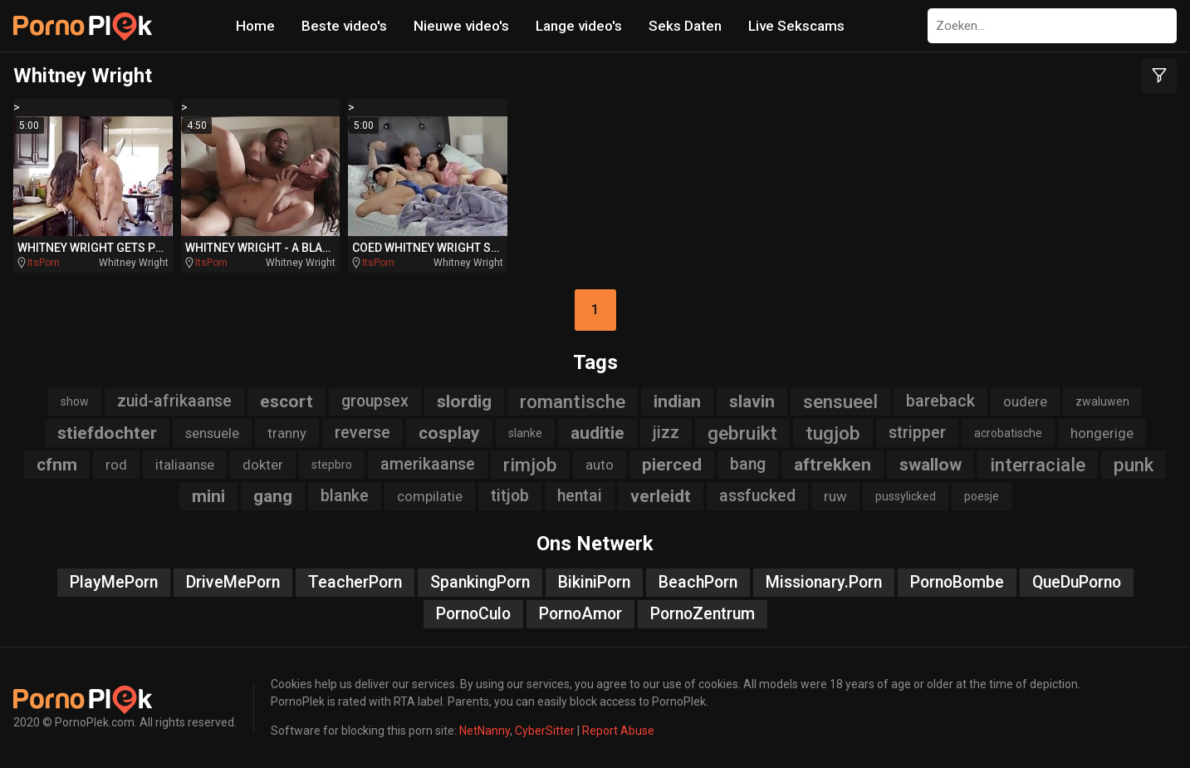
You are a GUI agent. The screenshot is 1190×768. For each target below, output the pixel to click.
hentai (579, 495)
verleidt (660, 496)
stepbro (331, 464)
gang (272, 496)
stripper (917, 432)
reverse (362, 432)
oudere (1025, 401)
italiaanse (184, 464)
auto (599, 464)
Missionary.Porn (824, 582)
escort (286, 401)
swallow (930, 465)
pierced (672, 465)
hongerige (1102, 433)
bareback (940, 401)
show (75, 401)
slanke (525, 433)
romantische (572, 401)
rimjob (530, 464)
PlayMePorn (114, 582)
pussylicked (905, 496)
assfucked (757, 495)
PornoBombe (957, 582)
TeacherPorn (355, 582)
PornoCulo (473, 613)
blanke (345, 495)
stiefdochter (107, 433)
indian (677, 401)
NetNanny (484, 730)
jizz (666, 432)
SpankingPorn (480, 582)
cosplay (449, 433)
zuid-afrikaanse (174, 401)
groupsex (375, 401)
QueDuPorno (1076, 582)
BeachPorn (698, 582)
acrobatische (1008, 433)
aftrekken (832, 465)
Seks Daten (685, 25)
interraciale (1037, 464)
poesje (981, 496)
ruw (835, 496)
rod (116, 464)
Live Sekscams (796, 25)
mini (208, 496)
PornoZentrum (702, 613)
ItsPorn (43, 262)
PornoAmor (580, 613)
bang (748, 464)
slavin (752, 401)
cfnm (57, 465)
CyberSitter (545, 730)
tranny (286, 433)
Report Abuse (618, 730)
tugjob (833, 433)
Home (255, 25)
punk (1133, 464)
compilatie (430, 496)
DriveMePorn (233, 582)
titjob (510, 495)
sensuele (212, 433)
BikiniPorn (594, 582)
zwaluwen (1102, 401)
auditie (597, 433)
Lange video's (579, 25)
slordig (464, 401)
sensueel (840, 401)
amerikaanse (427, 464)
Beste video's (344, 25)
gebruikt (742, 433)
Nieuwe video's (461, 25)
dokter (262, 464)
